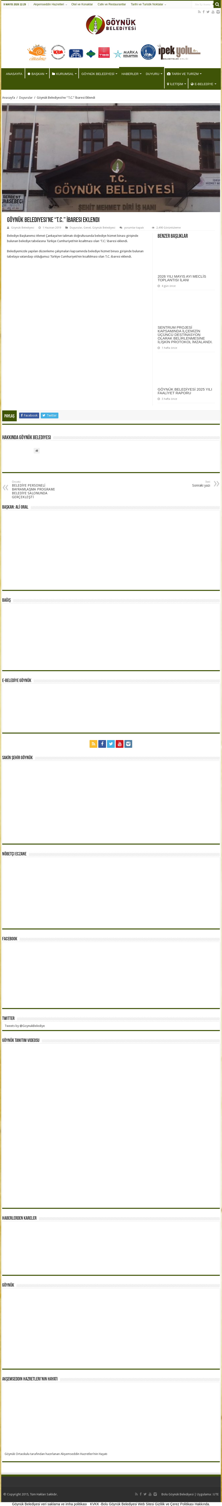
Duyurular (26, 97)
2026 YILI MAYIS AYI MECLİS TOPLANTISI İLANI (182, 278)
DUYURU (152, 74)
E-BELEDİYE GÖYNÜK (16, 680)
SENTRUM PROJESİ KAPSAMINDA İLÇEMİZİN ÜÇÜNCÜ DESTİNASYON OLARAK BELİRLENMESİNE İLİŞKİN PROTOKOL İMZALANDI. (185, 334)
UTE (216, 1494)
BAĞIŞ (6, 600)
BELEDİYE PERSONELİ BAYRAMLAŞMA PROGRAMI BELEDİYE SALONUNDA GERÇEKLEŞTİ (36, 489)
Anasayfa (8, 97)
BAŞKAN (36, 74)
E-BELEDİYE (202, 84)
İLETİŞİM (175, 84)
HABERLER (130, 74)
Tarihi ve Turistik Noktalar (147, 4)
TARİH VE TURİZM (183, 74)
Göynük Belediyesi (22, 227)
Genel (87, 227)
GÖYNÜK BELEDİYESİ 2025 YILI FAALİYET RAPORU (185, 391)
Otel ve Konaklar (82, 4)
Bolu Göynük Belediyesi (177, 1494)
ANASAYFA (14, 74)
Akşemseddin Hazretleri (48, 4)
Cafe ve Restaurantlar (112, 4)
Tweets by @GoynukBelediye (25, 1026)
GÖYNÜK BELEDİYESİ (97, 74)
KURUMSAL (63, 74)
